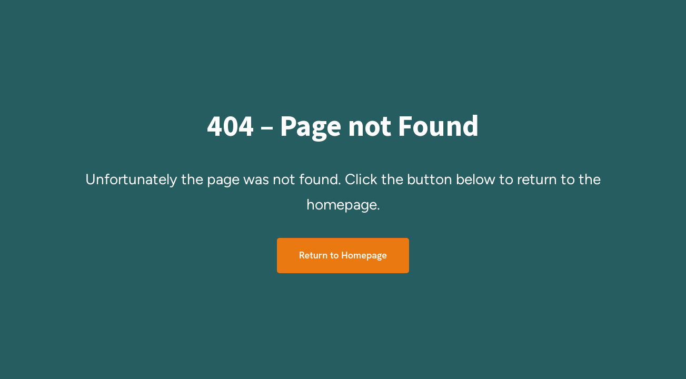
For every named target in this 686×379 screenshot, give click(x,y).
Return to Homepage (343, 255)
